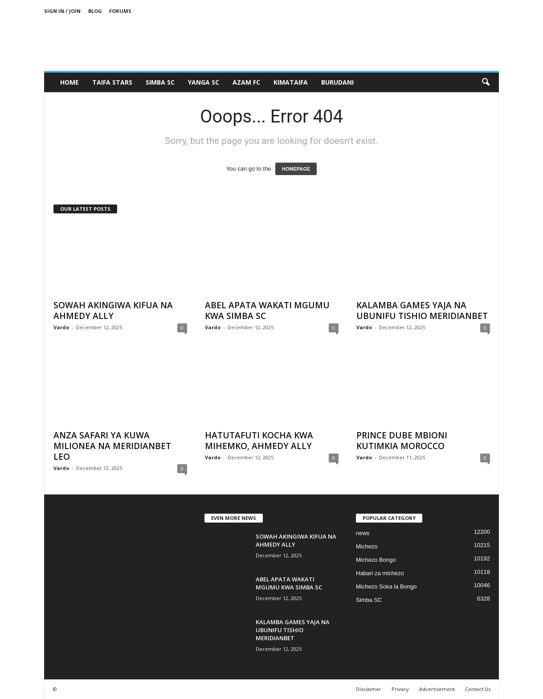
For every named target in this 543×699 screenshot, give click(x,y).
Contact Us (477, 689)
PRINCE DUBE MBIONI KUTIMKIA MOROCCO (401, 440)
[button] (485, 82)
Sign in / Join (62, 11)
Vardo (61, 327)
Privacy (400, 689)
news (362, 533)
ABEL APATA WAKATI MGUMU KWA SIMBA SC (267, 310)
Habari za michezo (380, 573)
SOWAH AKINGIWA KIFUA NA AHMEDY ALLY (113, 310)
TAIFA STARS (112, 82)
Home (69, 82)
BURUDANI (337, 82)
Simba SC (369, 600)
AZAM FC (246, 82)
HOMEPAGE (296, 169)
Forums (120, 11)
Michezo (366, 546)
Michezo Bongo (376, 559)
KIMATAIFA (291, 82)
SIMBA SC (160, 82)
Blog (95, 11)
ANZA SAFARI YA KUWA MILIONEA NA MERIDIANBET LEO (112, 445)
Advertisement (437, 689)
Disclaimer (368, 689)
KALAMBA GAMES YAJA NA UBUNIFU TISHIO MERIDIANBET (422, 310)
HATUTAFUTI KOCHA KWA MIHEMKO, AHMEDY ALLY (259, 440)
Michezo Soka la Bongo (386, 586)
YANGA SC (203, 82)
